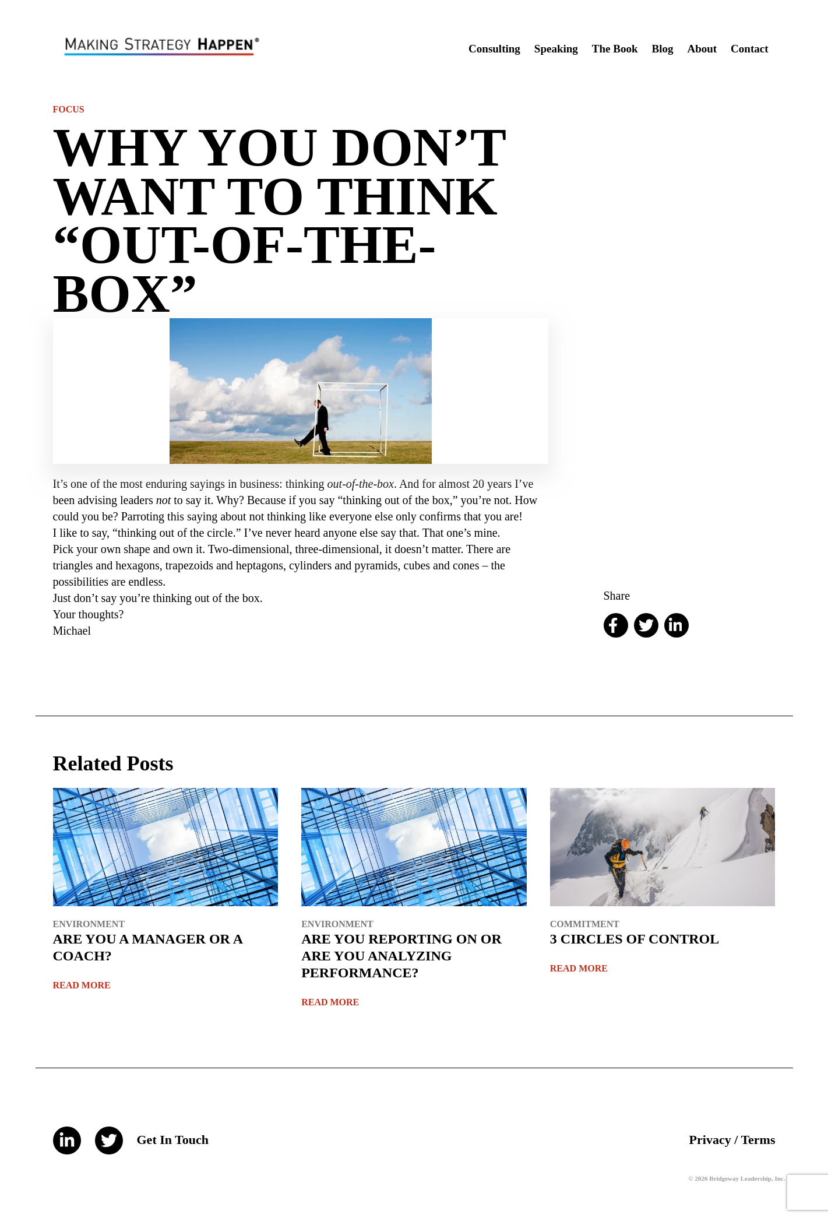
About (702, 49)
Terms (758, 1139)
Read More (82, 985)
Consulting (494, 49)
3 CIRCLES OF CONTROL (634, 938)
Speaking (556, 49)
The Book (615, 49)
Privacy (710, 1139)
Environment (89, 924)
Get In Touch (173, 1139)
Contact (749, 49)
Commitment (584, 924)
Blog (662, 49)
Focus (68, 109)
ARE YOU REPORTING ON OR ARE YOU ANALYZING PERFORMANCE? (401, 955)
